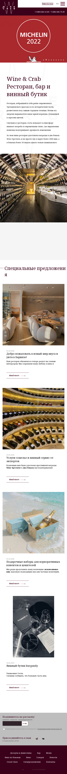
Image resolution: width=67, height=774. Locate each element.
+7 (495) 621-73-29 (57, 12)
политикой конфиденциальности (50, 729)
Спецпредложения (32, 762)
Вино (28, 757)
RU (57, 3)
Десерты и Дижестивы (21, 753)
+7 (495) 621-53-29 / (42, 12)
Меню (49, 753)
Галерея (40, 757)
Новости (53, 757)
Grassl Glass (12, 762)
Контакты (50, 762)
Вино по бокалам (12, 757)
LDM (23, 769)
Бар (38, 753)
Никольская (47, 4)
